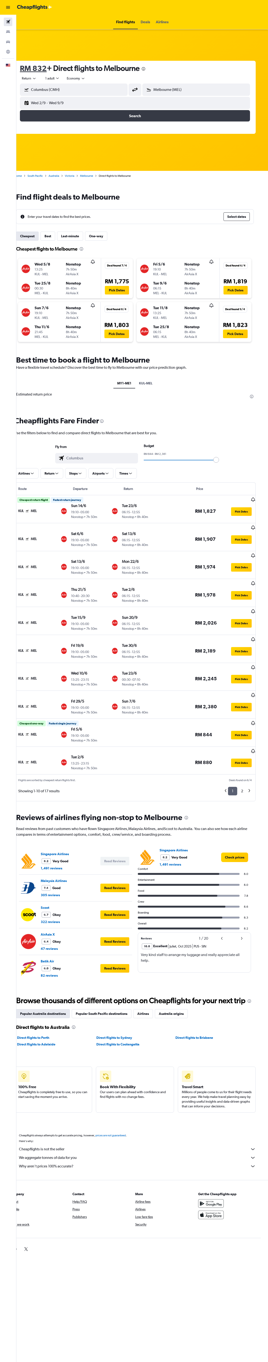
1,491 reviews (60, 836)
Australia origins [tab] (180, 991)
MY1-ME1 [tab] (132, 383)
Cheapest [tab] (36, 236)
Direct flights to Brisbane (201, 1015)
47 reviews (58, 917)
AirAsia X (57, 902)
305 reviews (59, 863)
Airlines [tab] (152, 991)
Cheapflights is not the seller (144, 1126)
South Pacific (44, 175)
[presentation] (153, 69)
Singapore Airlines (64, 822)
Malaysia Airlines (63, 849)
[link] (239, 825)
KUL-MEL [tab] (153, 383)
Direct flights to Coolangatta (125, 1022)
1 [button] (238, 759)
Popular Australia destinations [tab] (52, 991)
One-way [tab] (105, 236)
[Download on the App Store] (218, 1192)
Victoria (79, 175)
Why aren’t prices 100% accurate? (144, 1144)
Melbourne (95, 175)
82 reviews (58, 943)
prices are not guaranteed (120, 1113)
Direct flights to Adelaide (45, 1022)
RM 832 (42, 68)
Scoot (54, 875)
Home (27, 175)
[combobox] (85, 78)
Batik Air (56, 929)
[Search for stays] (8, 32)
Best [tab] (57, 236)
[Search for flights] (8, 22)
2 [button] (247, 759)
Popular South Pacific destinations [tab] (111, 991)
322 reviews (59, 890)
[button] (8, 7)
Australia (63, 175)
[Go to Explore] (8, 51)
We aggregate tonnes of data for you (144, 1135)
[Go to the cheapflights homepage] (34, 7)
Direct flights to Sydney (122, 1015)
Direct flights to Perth (42, 1015)
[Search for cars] (8, 42)
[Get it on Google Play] (218, 1181)
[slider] (223, 460)
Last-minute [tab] (79, 236)
